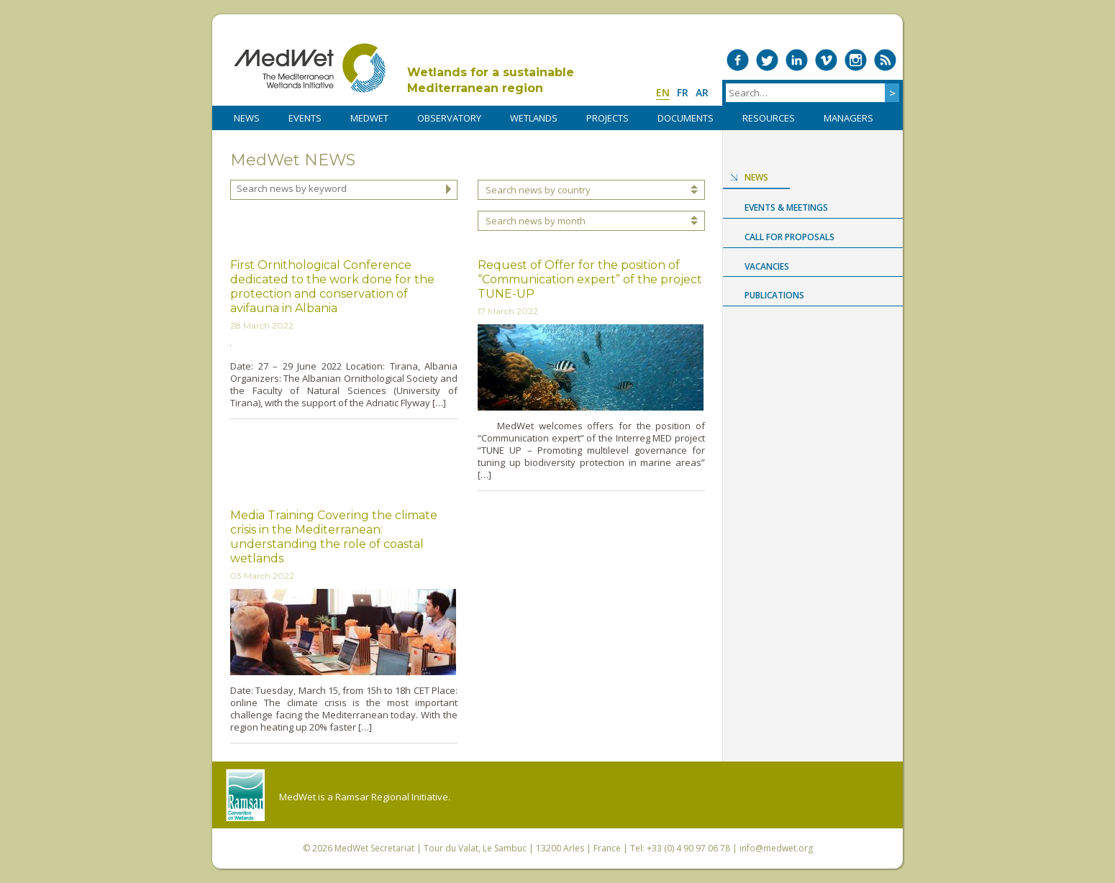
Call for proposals (789, 237)
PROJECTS (607, 117)
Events (305, 117)
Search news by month (536, 220)
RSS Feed (885, 60)
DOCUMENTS (685, 117)
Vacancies (767, 266)
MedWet (310, 68)
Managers (848, 117)
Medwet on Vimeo (826, 60)
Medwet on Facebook (738, 60)
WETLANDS (534, 117)
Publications (774, 295)
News (756, 177)
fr (682, 92)
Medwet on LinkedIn (797, 60)
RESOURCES (768, 117)
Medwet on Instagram (856, 60)
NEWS (247, 117)
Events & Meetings (786, 207)
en (663, 92)
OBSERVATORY (449, 117)
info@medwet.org (776, 848)
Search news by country (538, 189)
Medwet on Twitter (767, 60)
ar (702, 92)
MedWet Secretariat (374, 848)
